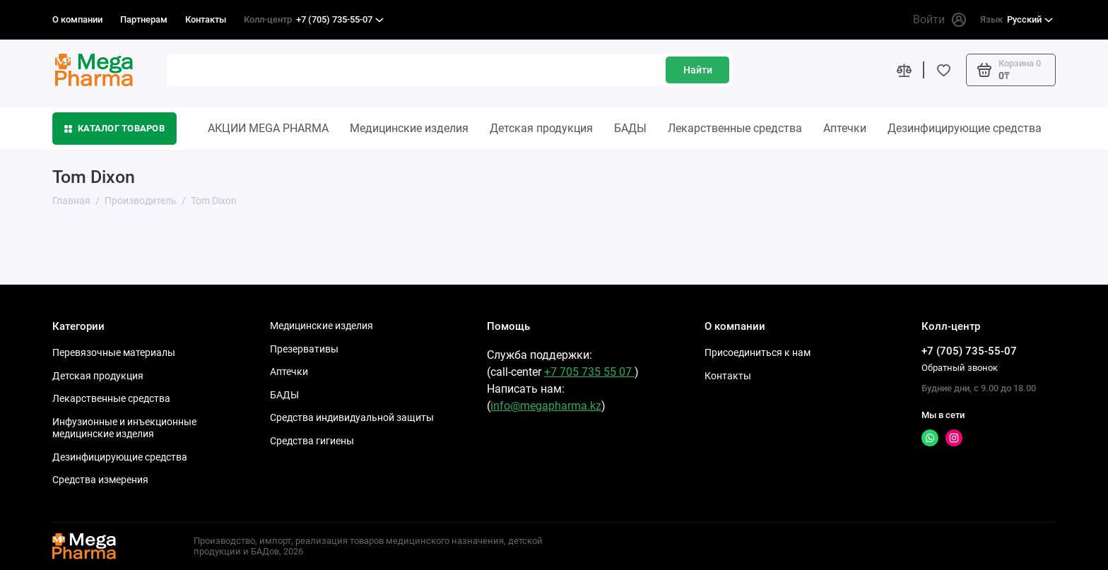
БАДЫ (630, 128)
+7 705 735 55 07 (589, 372)
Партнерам (143, 19)
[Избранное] (943, 70)
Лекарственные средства (735, 128)
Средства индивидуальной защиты (352, 417)
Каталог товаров (114, 128)
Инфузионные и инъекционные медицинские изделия (124, 428)
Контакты (205, 19)
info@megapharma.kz (545, 405)
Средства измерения (100, 479)
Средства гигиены (312, 440)
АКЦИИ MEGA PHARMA (268, 128)
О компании (77, 19)
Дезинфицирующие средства (965, 128)
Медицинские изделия (409, 128)
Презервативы (304, 349)
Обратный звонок (959, 367)
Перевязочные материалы (113, 352)
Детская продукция (541, 128)
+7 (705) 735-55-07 (314, 20)
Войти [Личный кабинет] (939, 20)
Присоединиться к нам (758, 352)
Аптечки (844, 128)
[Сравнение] (904, 70)
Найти (697, 70)
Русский (1016, 20)
